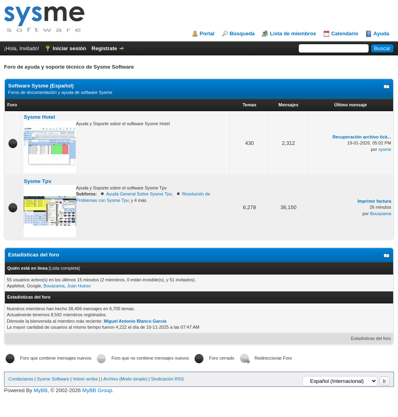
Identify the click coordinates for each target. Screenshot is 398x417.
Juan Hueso (79, 285)
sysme (384, 149)
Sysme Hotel (39, 117)
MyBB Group (97, 390)
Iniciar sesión (69, 48)
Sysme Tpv (37, 181)
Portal (207, 34)
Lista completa (64, 268)
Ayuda (381, 34)
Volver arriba (85, 378)
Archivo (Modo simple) (125, 378)
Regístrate (104, 48)
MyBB (41, 390)
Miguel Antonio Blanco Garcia (135, 321)
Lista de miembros (293, 34)
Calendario (344, 34)
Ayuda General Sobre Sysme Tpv (139, 193)
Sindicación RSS (167, 378)
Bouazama (380, 213)
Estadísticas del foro (371, 338)
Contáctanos (20, 378)
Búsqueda (242, 34)
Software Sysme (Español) (41, 86)
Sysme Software (53, 378)
